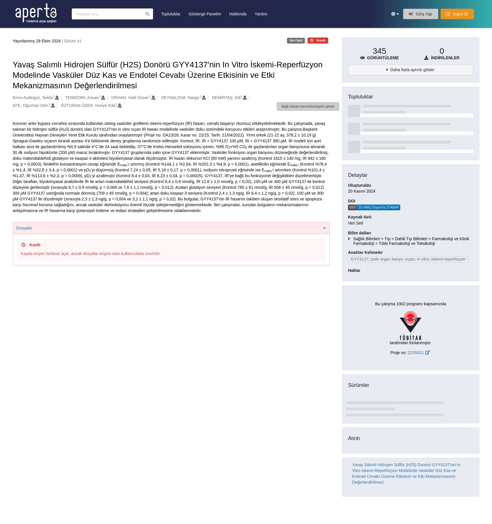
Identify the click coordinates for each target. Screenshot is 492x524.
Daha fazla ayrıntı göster (412, 69)
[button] (395, 14)
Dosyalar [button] (171, 228)
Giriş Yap (420, 14)
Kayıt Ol (457, 14)
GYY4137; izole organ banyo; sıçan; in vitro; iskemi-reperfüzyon (408, 259)
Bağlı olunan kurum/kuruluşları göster (308, 106)
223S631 (419, 352)
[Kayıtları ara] (112, 13)
